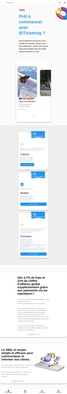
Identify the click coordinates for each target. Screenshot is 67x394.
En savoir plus (33, 334)
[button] (33, 116)
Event (20, 98)
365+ (24, 98)
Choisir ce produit (27, 164)
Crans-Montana (30, 98)
